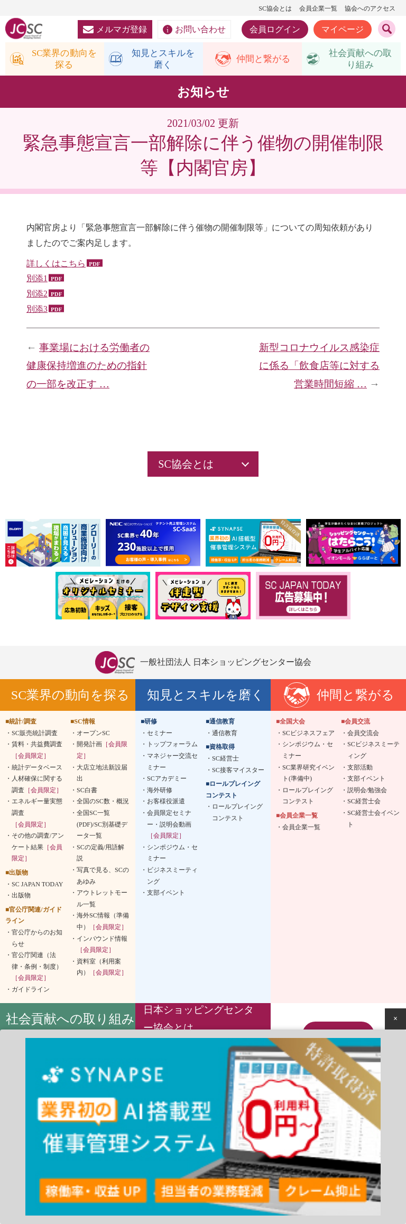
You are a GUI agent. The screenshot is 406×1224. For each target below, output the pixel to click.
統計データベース (37, 769)
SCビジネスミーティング (373, 752)
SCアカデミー (167, 780)
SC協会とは (275, 8)
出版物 (21, 897)
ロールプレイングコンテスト (237, 814)
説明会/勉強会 (367, 792)
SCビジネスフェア (308, 735)
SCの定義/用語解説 (100, 855)
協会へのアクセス (370, 8)
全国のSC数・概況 (103, 804)
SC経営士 (225, 760)
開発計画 (102, 752)
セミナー (159, 735)
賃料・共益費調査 (37, 752)
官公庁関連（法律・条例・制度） (37, 968)
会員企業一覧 (318, 8)
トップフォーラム (172, 746)
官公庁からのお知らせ (37, 940)
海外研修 (159, 792)
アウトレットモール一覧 (102, 900)
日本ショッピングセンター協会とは (198, 1021)
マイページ (342, 29)
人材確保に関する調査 (37, 786)
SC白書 (87, 792)
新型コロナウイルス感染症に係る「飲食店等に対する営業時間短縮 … (319, 368)
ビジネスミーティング (172, 877)
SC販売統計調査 (35, 735)
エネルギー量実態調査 (37, 815)
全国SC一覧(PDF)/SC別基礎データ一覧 (102, 826)
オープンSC (93, 735)
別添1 (37, 280)
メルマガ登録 (115, 29)
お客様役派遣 (166, 804)
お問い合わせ (194, 29)
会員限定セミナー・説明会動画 (169, 826)
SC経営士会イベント (373, 820)
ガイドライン (31, 991)
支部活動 (360, 769)
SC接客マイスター (238, 772)
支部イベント (166, 894)
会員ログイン (275, 29)
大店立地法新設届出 (102, 775)
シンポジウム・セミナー (172, 855)
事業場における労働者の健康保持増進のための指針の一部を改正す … (88, 368)
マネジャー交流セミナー (172, 763)
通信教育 (224, 735)
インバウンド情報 (102, 946)
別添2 (37, 295)
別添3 (37, 311)
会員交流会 (363, 735)
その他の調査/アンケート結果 (38, 849)
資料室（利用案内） (102, 969)
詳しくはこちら (56, 265)
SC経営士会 (364, 804)
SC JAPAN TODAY (37, 886)
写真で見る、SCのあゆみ (103, 877)
